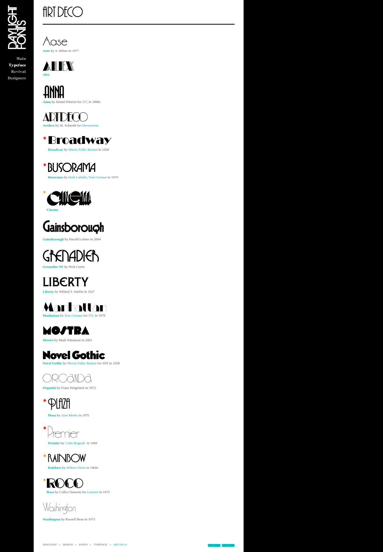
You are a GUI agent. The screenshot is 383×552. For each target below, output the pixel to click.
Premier (54, 443)
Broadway (55, 149)
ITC (85, 102)
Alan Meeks (69, 415)
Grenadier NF (53, 267)
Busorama (55, 177)
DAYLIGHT (50, 544)
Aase (46, 51)
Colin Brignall (75, 443)
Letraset (92, 492)
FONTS (83, 544)
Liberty (48, 292)
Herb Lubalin (77, 177)
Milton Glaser (76, 468)
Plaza (52, 415)
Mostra (48, 340)
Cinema (52, 210)
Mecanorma (90, 125)
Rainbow (54, 468)
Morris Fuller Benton (82, 149)
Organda (49, 388)
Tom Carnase (97, 177)
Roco (50, 492)
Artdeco (49, 125)
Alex (46, 74)
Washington (51, 519)
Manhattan (51, 315)
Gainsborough (53, 239)
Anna (47, 102)
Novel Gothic (52, 363)
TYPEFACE (100, 544)
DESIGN (68, 544)
